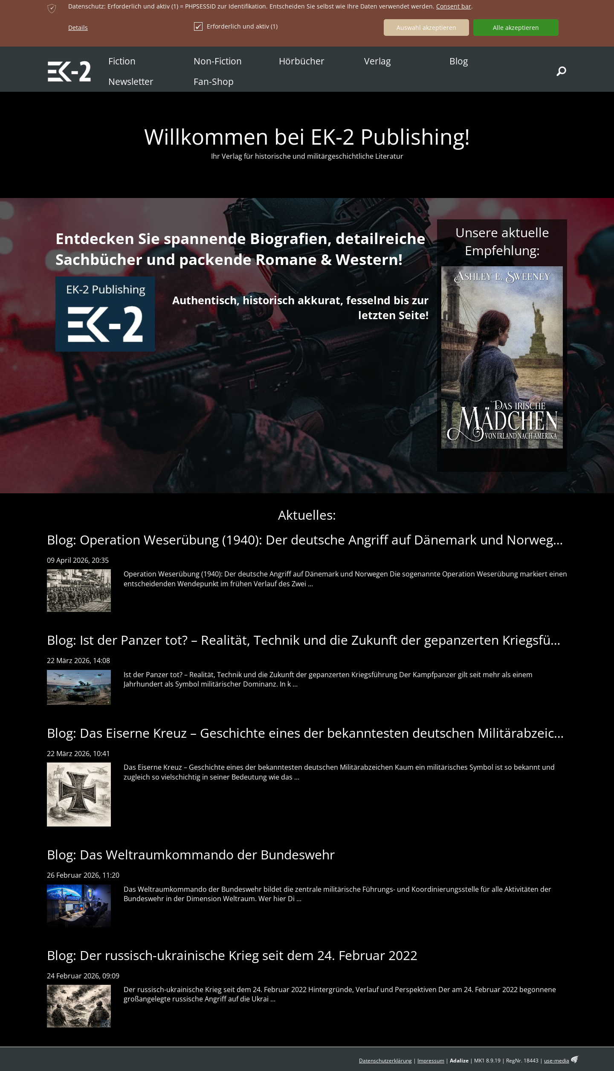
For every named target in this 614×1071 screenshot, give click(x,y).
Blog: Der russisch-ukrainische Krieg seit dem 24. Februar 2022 (232, 955)
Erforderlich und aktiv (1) (236, 26)
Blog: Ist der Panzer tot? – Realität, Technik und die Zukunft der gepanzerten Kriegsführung (316, 640)
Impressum (430, 1060)
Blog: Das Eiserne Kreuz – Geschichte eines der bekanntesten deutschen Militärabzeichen (311, 733)
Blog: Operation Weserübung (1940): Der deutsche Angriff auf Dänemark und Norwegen (307, 539)
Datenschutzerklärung (385, 1060)
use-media (556, 1060)
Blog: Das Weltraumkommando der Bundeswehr (191, 854)
